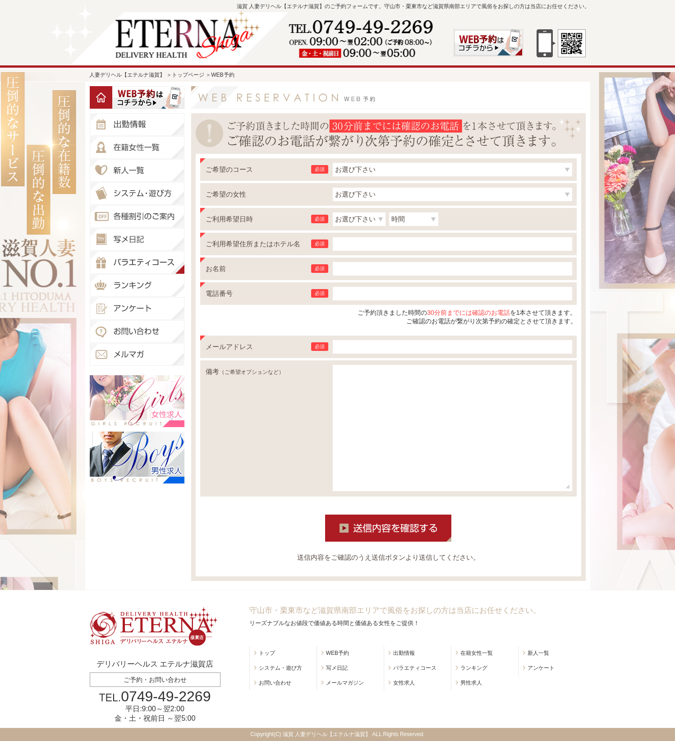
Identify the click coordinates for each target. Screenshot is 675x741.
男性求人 (471, 683)
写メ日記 (337, 668)
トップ (267, 653)
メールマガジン (345, 683)
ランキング (473, 668)
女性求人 (404, 683)
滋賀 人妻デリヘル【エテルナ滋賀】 (327, 734)
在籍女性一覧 (476, 653)
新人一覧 (538, 653)
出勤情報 (404, 653)
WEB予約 (337, 653)
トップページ (188, 75)
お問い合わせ (275, 683)
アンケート (541, 668)
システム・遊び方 (280, 668)
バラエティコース (414, 668)
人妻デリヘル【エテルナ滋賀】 (127, 75)
